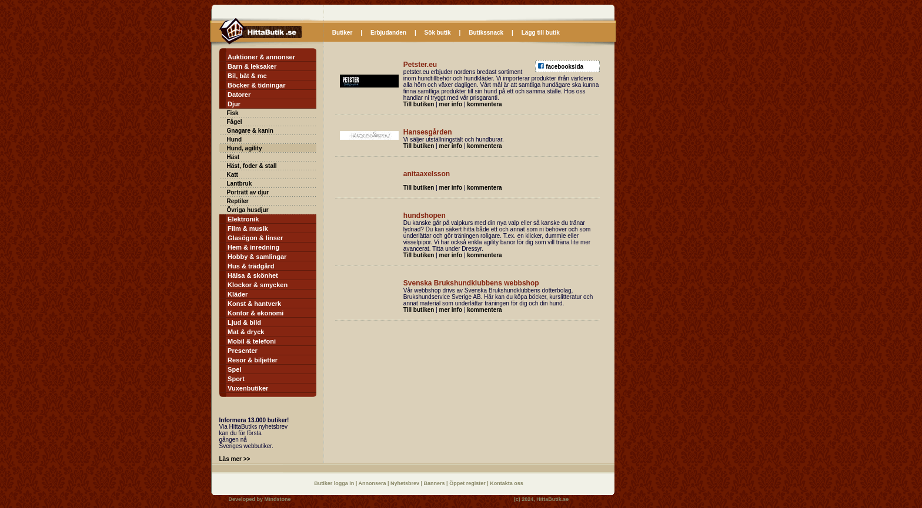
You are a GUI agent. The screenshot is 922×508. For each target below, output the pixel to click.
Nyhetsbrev (405, 483)
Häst (233, 157)
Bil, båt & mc (247, 75)
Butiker (342, 32)
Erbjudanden (388, 32)
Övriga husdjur (248, 210)
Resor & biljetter (253, 360)
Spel (234, 369)
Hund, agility (244, 148)
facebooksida (564, 66)
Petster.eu (420, 64)
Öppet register (468, 483)
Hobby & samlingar (257, 256)
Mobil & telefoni (252, 341)
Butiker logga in (335, 483)
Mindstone (278, 499)
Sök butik (438, 32)
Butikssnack (486, 32)
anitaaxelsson (426, 174)
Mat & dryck (246, 331)
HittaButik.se (552, 499)
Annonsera (372, 483)
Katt (232, 174)
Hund (234, 139)
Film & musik (248, 228)
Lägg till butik (541, 32)
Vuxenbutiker (248, 388)
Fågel (234, 122)
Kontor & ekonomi (255, 313)
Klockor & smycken (258, 284)
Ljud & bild (244, 322)
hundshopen (424, 215)
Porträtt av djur (248, 192)
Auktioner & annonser (261, 56)
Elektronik (243, 219)
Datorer (239, 94)
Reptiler (238, 201)
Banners (435, 483)
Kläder (238, 294)
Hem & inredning (253, 247)
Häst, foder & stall (252, 166)
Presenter (243, 350)
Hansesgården (427, 132)
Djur (234, 103)
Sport (236, 378)
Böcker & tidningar (256, 85)
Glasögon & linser (255, 237)
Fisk (233, 113)
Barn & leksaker (252, 66)
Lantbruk (239, 183)
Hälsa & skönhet (253, 275)
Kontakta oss (506, 483)
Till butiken (419, 104)
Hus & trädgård (251, 266)
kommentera (484, 104)
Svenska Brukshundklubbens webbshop (471, 283)
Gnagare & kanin (250, 130)
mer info (450, 104)
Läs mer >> (234, 459)
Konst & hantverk (254, 303)
